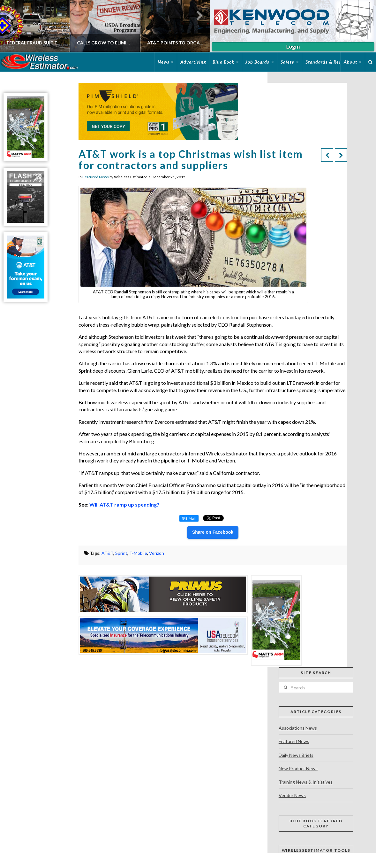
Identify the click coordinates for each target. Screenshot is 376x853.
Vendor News (292, 795)
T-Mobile (138, 553)
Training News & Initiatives (306, 782)
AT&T (107, 553)
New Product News (298, 768)
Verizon (156, 553)
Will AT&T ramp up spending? (124, 504)
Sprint (121, 553)
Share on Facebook (212, 532)
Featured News (95, 176)
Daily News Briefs (296, 755)
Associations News (298, 728)
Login (293, 46)
